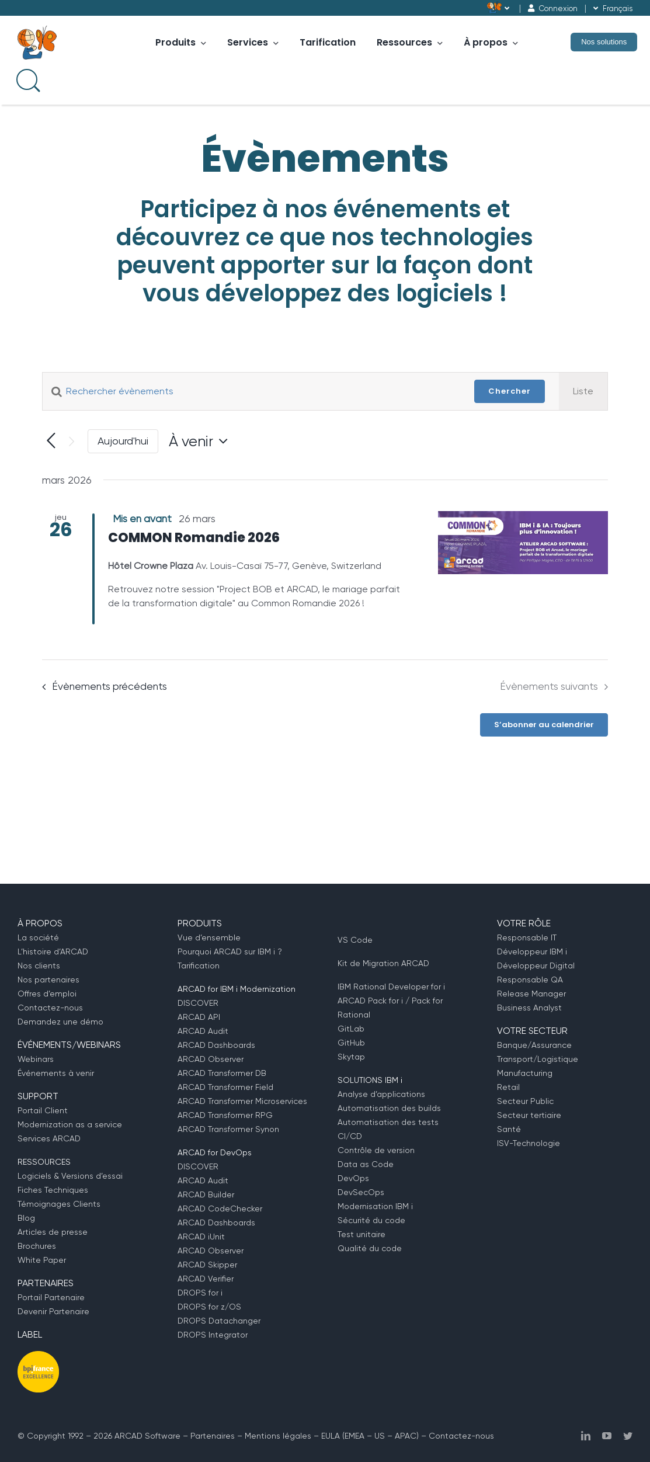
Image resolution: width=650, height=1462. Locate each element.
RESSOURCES (44, 1161)
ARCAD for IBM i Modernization (237, 989)
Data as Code (366, 1164)
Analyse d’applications (381, 1094)
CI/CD (350, 1136)
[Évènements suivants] (71, 441)
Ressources (410, 42)
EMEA (354, 1435)
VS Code (355, 939)
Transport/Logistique (537, 1059)
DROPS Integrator (213, 1334)
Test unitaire (361, 1234)
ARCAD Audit (203, 1031)
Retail (508, 1087)
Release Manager (531, 993)
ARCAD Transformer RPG (225, 1115)
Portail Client (43, 1110)
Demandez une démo (60, 1021)
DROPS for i (200, 1292)
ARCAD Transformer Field (225, 1087)
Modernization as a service (70, 1124)
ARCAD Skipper (207, 1264)
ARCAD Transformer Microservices (242, 1101)
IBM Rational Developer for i (391, 986)
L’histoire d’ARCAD (53, 951)
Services (253, 42)
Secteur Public (525, 1101)
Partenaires (212, 1435)
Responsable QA (530, 979)
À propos (491, 42)
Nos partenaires (48, 979)
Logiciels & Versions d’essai (70, 1175)
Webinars (36, 1059)
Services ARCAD (49, 1138)
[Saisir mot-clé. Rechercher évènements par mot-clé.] (251, 391)
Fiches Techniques (53, 1189)
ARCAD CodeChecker (220, 1208)
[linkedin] (585, 1435)
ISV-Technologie (528, 1143)
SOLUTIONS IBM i (370, 1080)
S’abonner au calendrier (544, 725)
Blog (26, 1218)
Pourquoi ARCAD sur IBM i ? (230, 951)
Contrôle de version (376, 1150)
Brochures (37, 1246)
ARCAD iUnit (201, 1236)
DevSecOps (361, 1192)
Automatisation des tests (388, 1122)
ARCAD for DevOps (215, 1152)
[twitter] (627, 1435)
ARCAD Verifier (206, 1278)
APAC (405, 1435)
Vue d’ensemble (209, 937)
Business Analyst (529, 1007)
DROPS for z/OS (209, 1306)
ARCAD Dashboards (216, 1045)
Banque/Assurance (534, 1045)
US (379, 1435)
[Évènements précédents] (51, 441)
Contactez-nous (50, 1007)
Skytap (351, 1056)
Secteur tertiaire (529, 1115)
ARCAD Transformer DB (222, 1073)
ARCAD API (199, 1017)
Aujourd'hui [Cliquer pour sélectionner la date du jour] (123, 441)
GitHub (351, 1042)
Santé (509, 1129)
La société (38, 937)
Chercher (509, 391)
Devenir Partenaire (53, 1311)
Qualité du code (370, 1248)
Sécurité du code (371, 1220)
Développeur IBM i (532, 951)
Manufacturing (524, 1073)
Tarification (328, 42)
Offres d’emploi (47, 993)
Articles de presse (53, 1232)
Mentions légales (278, 1435)
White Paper (42, 1260)
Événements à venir (56, 1073)
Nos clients (39, 965)
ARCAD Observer (211, 1059)
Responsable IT (527, 937)
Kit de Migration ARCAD (383, 963)
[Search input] (26, 79)
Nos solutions (604, 41)
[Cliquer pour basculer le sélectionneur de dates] (201, 441)
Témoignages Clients (59, 1204)
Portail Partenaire (51, 1297)
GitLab (351, 1028)
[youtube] (606, 1435)
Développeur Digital (536, 965)
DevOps (353, 1178)
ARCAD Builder (206, 1194)
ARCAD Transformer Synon (228, 1129)
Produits (180, 42)
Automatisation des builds (389, 1108)
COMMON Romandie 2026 (194, 538)
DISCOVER (198, 1003)
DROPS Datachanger (219, 1320)
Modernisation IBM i (375, 1206)
